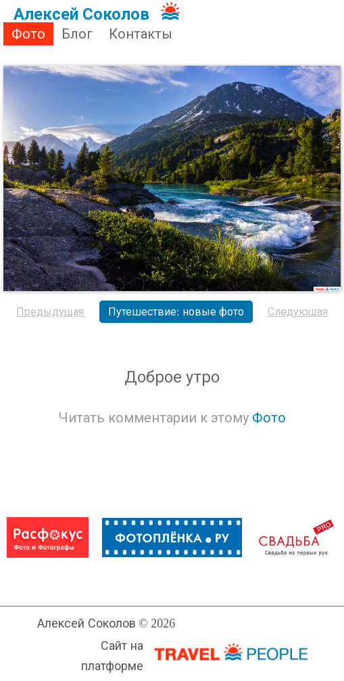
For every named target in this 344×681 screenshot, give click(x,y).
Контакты (140, 33)
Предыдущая (50, 311)
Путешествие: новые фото (175, 311)
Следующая (298, 311)
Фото (28, 33)
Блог (77, 33)
